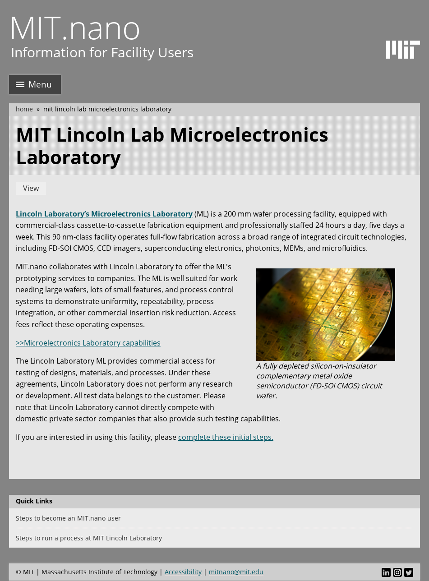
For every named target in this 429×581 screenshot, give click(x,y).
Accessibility (183, 571)
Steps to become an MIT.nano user (68, 518)
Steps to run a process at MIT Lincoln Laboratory (89, 538)
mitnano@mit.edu (236, 571)
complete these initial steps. (225, 437)
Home (24, 109)
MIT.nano (75, 27)
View (31, 188)
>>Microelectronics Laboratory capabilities (88, 343)
